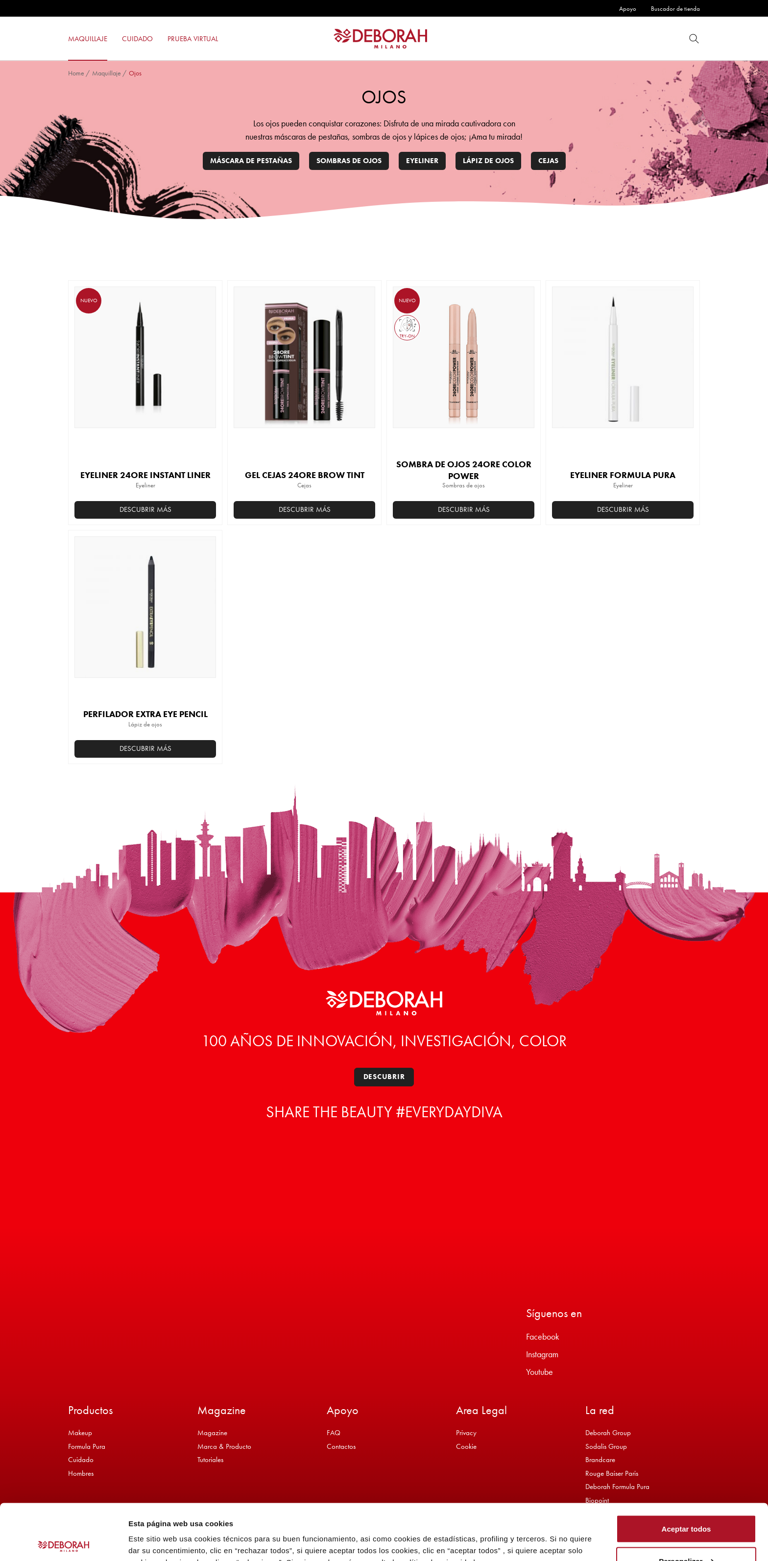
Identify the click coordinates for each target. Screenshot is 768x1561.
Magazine (212, 1433)
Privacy (466, 1433)
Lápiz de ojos (488, 161)
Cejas (548, 161)
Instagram (542, 1354)
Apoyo (627, 8)
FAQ (333, 1433)
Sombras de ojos (349, 161)
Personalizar (686, 1503)
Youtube (539, 1371)
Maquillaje (106, 73)
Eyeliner (422, 161)
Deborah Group (608, 1433)
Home (76, 73)
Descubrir (384, 1076)
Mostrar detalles (157, 1531)
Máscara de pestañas (251, 161)
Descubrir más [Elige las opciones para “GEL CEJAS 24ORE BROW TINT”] (305, 509)
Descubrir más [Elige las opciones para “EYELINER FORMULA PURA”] (623, 509)
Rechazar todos (686, 1535)
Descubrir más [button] (145, 509)
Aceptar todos (686, 1470)
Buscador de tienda (675, 8)
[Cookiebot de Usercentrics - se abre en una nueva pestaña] (63, 1542)
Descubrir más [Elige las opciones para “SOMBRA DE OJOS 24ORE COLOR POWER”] (464, 509)
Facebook (542, 1336)
